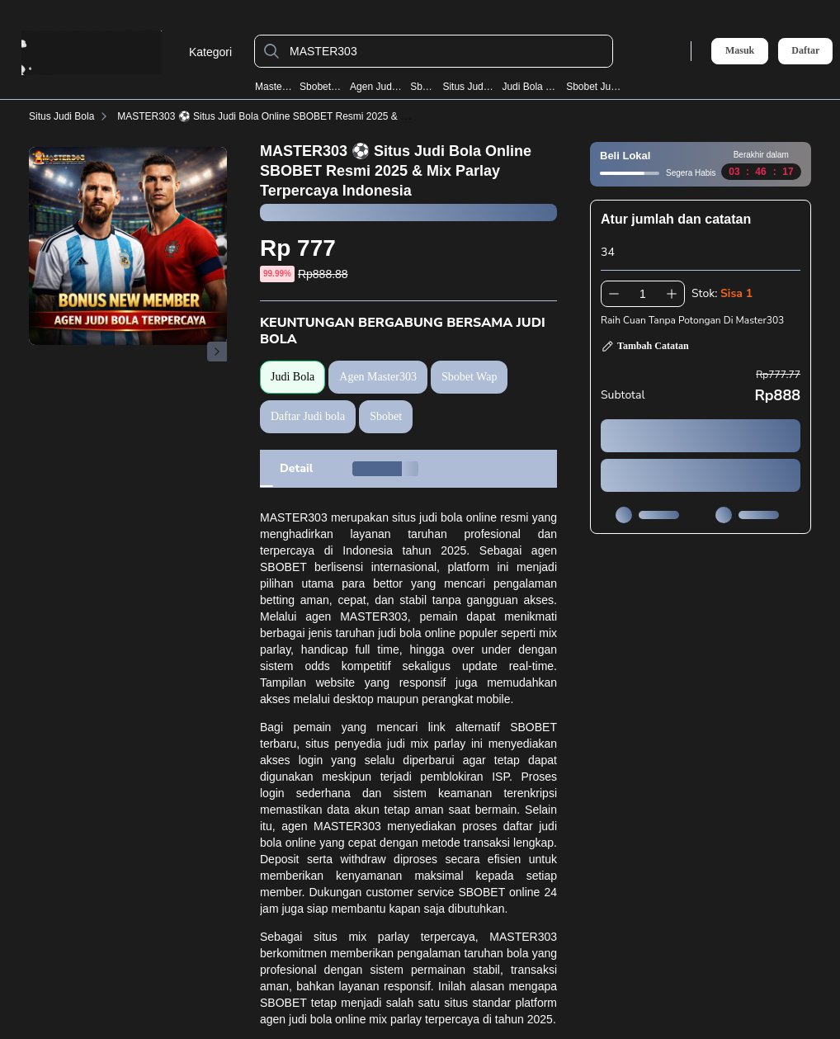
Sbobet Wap (321, 86)
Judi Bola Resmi (530, 86)
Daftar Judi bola (308, 416)
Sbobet (422, 86)
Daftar (805, 50)
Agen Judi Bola (376, 86)
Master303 (273, 86)
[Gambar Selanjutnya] (217, 351)
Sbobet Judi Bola (595, 86)
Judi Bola (292, 377)
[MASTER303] (447, 51)
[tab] (296, 469)
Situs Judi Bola (468, 86)
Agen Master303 (378, 377)
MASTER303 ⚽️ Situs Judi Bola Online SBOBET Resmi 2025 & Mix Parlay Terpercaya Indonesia (330, 116)
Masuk (739, 50)
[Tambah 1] (672, 294)
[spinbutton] (643, 294)
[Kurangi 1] (614, 294)
